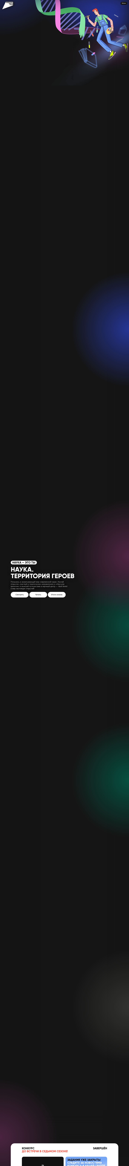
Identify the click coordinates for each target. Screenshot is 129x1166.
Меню (124, 3)
